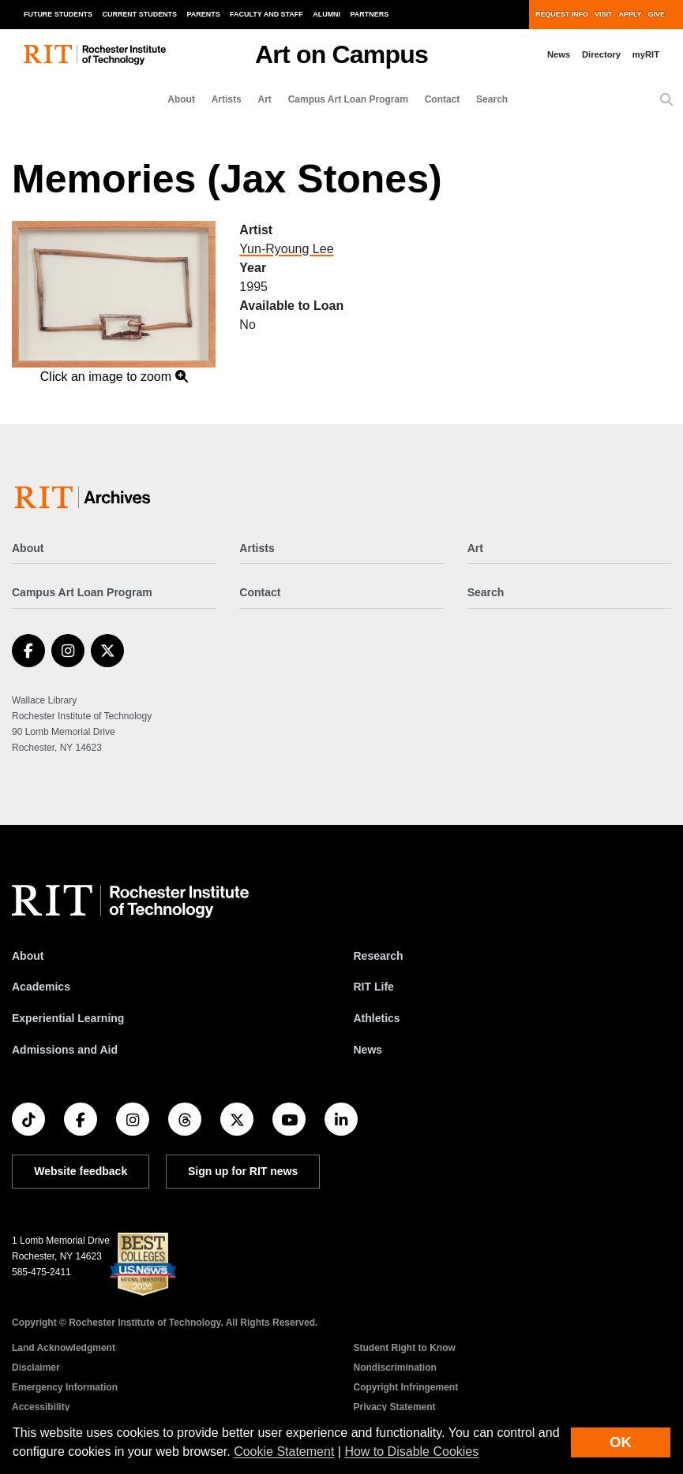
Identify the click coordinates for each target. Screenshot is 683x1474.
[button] (666, 100)
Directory (601, 54)
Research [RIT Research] (378, 956)
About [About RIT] (27, 956)
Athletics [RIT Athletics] (377, 1018)
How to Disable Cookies (411, 1451)
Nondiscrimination (395, 1367)
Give (656, 14)
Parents (203, 14)
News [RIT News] (368, 1049)
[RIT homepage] (95, 54)
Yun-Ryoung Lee (286, 249)
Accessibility (40, 1406)
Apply (630, 14)
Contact (442, 99)
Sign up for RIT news (243, 1171)
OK (621, 1442)
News (558, 54)
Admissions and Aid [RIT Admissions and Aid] (65, 1049)
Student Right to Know (405, 1347)
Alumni (326, 14)
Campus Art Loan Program (348, 99)
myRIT (645, 54)
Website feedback (80, 1171)
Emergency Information (65, 1387)
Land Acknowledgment (63, 1347)
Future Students (58, 14)
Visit (603, 14)
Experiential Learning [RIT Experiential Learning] (68, 1018)
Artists (227, 99)
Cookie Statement (284, 1451)
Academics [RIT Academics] (41, 986)
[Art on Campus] (85, 497)
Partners (370, 14)
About (181, 99)
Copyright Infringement (406, 1387)
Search (492, 99)
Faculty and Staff (266, 14)
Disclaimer (36, 1367)
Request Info (561, 14)
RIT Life (374, 986)
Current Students (140, 14)
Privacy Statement (395, 1406)
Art (265, 99)
